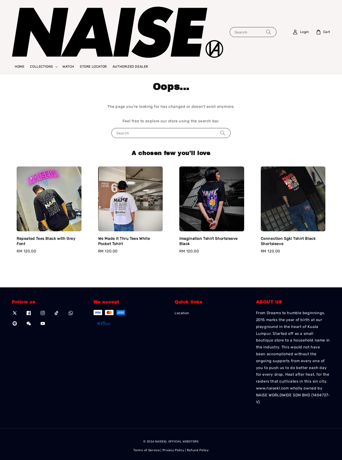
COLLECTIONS (41, 67)
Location (182, 313)
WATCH (68, 67)
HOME (19, 67)
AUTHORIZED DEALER (130, 67)
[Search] (268, 32)
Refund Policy (198, 450)
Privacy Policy (173, 450)
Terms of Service (146, 450)
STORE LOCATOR (93, 67)
